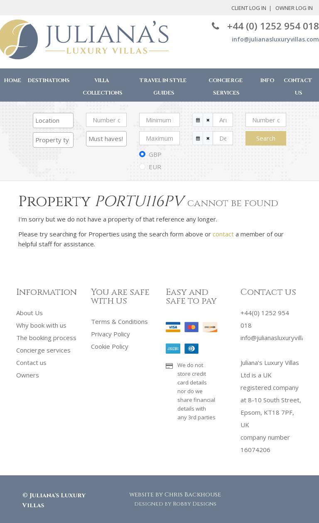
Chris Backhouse (192, 494)
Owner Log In (261, 8)
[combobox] (53, 120)
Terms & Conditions (119, 321)
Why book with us (41, 325)
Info (267, 80)
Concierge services (43, 350)
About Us (29, 313)
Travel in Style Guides (163, 87)
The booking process (46, 337)
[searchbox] (53, 120)
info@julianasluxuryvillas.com (275, 39)
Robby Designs (194, 504)
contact (223, 234)
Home (12, 80)
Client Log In (216, 8)
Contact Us (298, 87)
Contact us (31, 362)
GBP (155, 154)
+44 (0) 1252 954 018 (265, 26)
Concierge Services (226, 87)
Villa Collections (103, 87)
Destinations (49, 80)
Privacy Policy (110, 334)
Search (265, 138)
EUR (155, 167)
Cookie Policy (109, 346)
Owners (27, 375)
